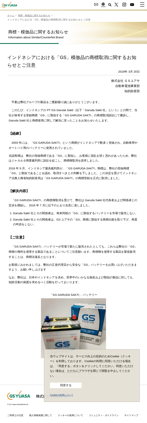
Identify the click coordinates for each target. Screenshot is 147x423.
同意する (66, 385)
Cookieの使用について (61, 395)
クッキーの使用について (70, 415)
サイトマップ (131, 415)
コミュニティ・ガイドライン (104, 415)
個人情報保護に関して (40, 415)
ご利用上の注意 (15, 415)
